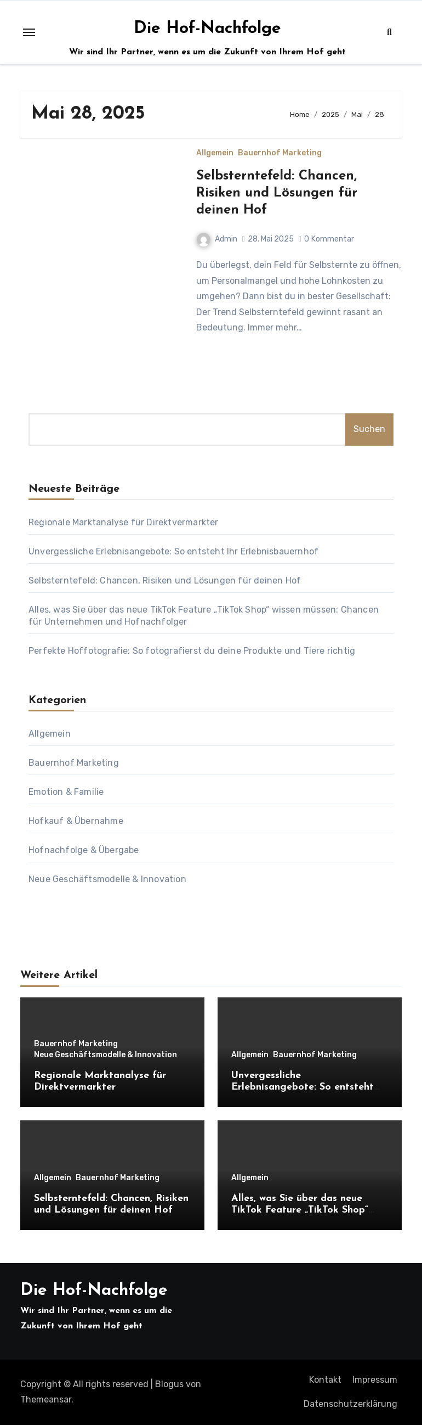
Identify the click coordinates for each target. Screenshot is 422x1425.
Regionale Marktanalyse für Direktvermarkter (123, 522)
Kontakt (325, 1379)
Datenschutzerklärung (350, 1404)
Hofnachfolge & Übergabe (83, 850)
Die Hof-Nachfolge (207, 28)
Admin (217, 239)
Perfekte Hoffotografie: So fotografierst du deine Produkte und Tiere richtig (191, 651)
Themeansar (45, 1399)
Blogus (169, 1384)
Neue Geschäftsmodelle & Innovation (107, 879)
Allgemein (214, 153)
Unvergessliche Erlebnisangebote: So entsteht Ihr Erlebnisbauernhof (173, 551)
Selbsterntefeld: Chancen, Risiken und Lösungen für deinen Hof (276, 193)
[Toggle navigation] (29, 32)
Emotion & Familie (66, 792)
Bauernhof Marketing (280, 153)
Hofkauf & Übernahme (75, 821)
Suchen (369, 429)
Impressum (374, 1379)
